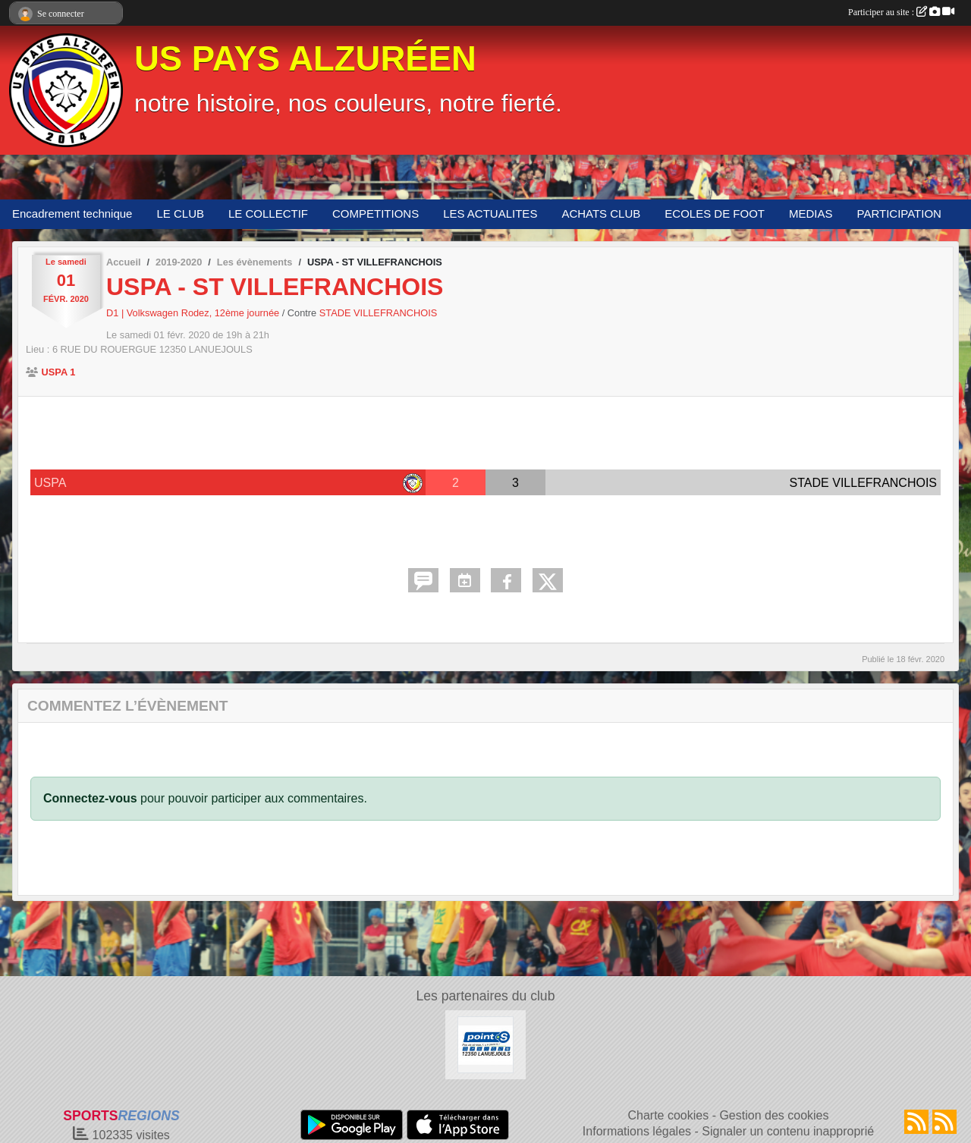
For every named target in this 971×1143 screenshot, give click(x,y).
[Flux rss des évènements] (944, 1122)
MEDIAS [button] (811, 213)
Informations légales (637, 1131)
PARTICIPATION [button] (899, 213)
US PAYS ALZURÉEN (305, 58)
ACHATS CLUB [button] (600, 213)
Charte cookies (668, 1115)
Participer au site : (901, 12)
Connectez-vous (90, 798)
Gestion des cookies (773, 1115)
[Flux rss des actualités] (916, 1122)
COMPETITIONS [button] (375, 213)
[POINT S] (485, 1044)
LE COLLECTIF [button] (268, 213)
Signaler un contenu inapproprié (788, 1131)
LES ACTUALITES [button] (490, 213)
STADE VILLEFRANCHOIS (378, 313)
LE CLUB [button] (180, 213)
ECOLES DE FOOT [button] (715, 213)
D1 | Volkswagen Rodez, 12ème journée (194, 313)
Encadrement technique (72, 213)
